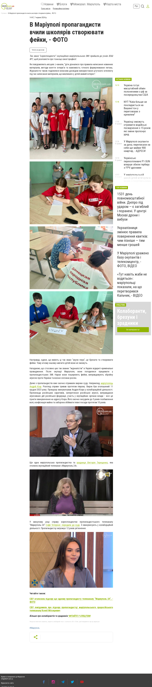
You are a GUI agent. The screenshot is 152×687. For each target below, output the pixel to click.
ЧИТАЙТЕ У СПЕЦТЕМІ (79, 615)
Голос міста (45, 8)
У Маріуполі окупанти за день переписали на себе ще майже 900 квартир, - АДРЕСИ (137, 146)
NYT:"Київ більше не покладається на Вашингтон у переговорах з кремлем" (135, 108)
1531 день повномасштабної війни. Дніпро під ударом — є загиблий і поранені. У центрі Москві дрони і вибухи (133, 207)
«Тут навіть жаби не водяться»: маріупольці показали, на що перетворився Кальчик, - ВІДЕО (132, 285)
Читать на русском (38, 50)
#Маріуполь (35, 628)
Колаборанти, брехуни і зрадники (131, 317)
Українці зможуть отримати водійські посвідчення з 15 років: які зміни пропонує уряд (137, 128)
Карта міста (112, 4)
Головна (4, 13)
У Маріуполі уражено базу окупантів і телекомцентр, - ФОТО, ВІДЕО (133, 259)
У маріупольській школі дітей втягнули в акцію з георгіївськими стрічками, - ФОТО (137, 179)
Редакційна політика (61, 8)
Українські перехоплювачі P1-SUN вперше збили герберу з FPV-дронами (137, 162)
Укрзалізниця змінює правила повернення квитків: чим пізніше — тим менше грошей (132, 236)
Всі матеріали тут (133, 330)
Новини (47, 4)
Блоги (62, 4)
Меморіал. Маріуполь (85, 4)
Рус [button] (136, 6)
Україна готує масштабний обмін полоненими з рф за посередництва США (136, 90)
